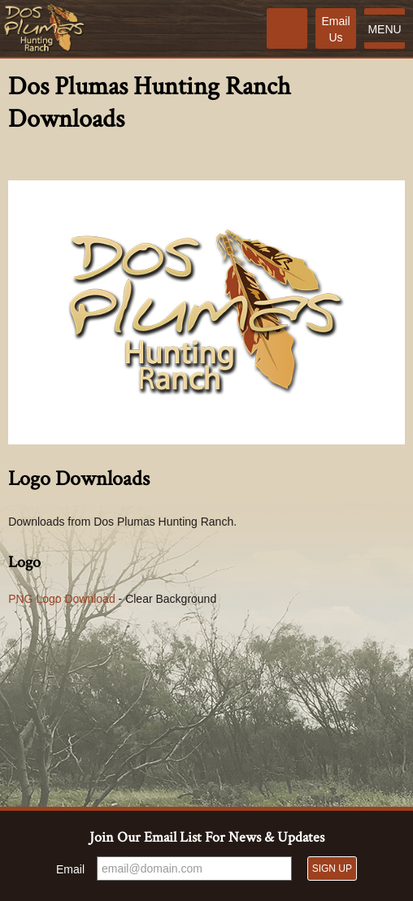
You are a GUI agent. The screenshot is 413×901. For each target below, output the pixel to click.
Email (70, 869)
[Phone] (287, 28)
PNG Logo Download (61, 598)
